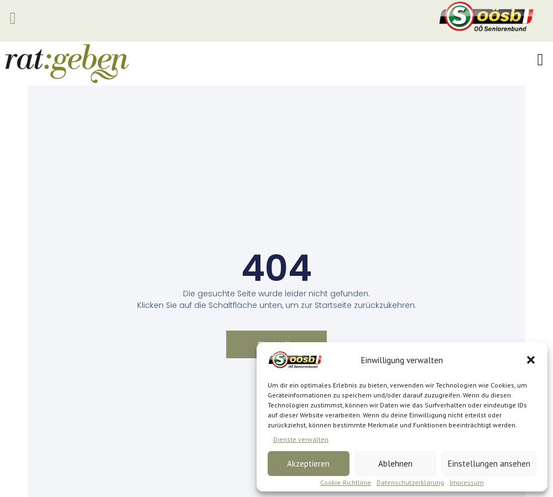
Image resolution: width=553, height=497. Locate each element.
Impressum (467, 482)
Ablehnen (395, 463)
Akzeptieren (308, 463)
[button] (530, 359)
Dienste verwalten (300, 439)
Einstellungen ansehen (489, 463)
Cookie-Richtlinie (345, 482)
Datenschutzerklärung (410, 482)
